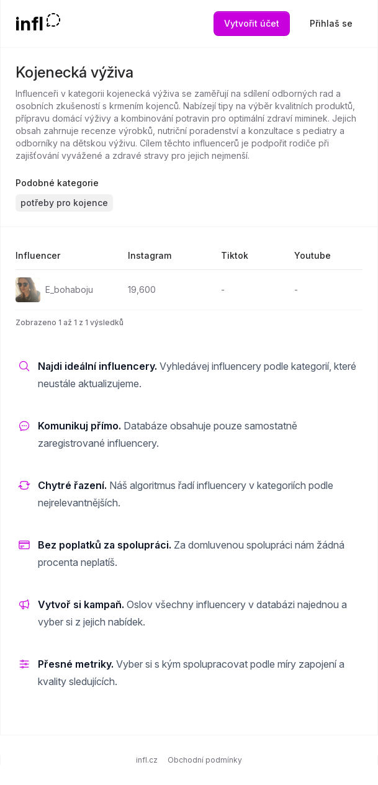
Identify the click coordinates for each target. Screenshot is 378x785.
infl (29, 23)
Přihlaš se (331, 23)
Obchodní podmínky (205, 760)
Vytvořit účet (251, 23)
